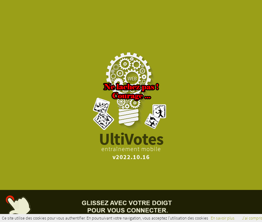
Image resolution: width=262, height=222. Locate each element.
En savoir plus (223, 218)
